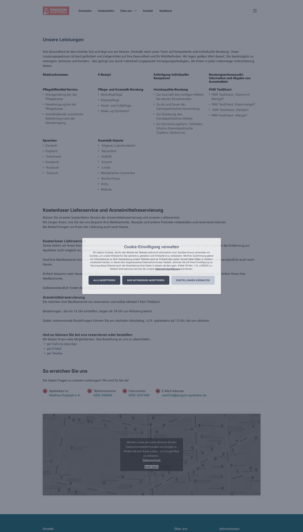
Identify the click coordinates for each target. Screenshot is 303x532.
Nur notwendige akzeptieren (145, 280)
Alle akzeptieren (104, 280)
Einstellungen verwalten (193, 280)
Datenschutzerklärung (167, 269)
